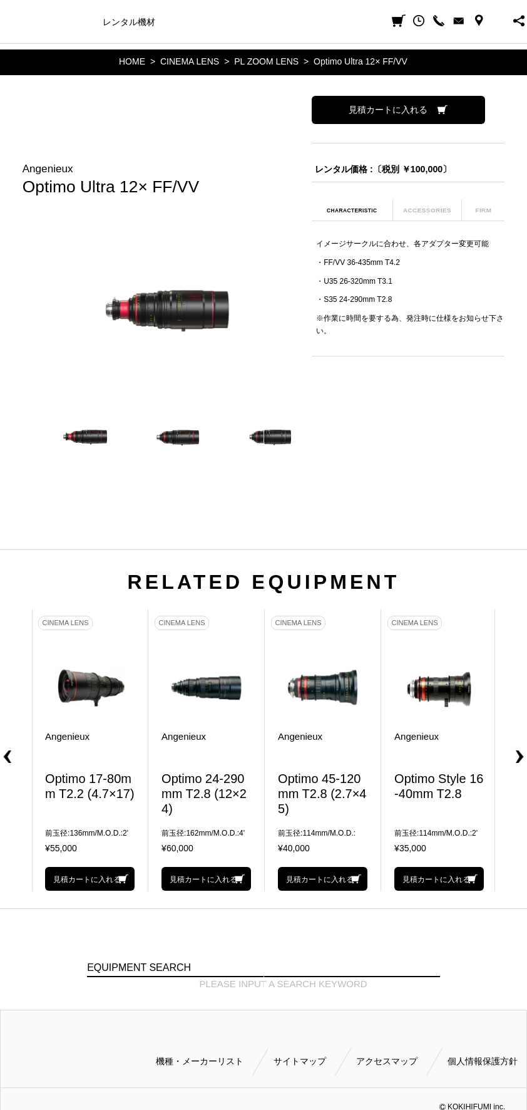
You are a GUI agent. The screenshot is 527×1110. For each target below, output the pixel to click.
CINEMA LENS (189, 61)
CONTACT (459, 20)
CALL (438, 20)
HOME (132, 61)
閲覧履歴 (418, 20)
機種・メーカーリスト (199, 1061)
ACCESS (479, 20)
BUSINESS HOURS (499, 20)
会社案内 (344, 22)
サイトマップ (300, 1061)
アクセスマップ (386, 1061)
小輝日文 (10, 21)
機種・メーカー (62, 22)
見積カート (398, 20)
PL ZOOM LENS (266, 61)
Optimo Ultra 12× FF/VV (360, 61)
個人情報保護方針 (483, 1061)
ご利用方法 (295, 22)
